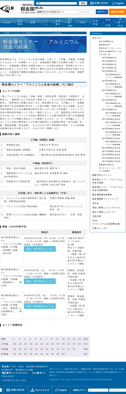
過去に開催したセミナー (104, 212)
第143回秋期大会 (109, 100)
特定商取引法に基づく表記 (14, 380)
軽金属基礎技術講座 (102, 194)
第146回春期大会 (109, 71)
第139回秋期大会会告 (111, 138)
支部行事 (108, 22)
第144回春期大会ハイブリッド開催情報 (113, 95)
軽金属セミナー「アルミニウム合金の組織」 (44, 33)
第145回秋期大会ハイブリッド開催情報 (113, 85)
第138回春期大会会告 (111, 148)
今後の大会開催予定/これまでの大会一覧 (110, 53)
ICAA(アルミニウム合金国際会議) (106, 222)
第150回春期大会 (109, 58)
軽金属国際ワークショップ (105, 199)
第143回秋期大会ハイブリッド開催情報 (113, 104)
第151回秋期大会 (106, 41)
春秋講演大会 (104, 45)
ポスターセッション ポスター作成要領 (110, 169)
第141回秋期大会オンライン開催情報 (113, 123)
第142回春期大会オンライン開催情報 (113, 114)
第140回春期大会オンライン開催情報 (113, 133)
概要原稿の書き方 (106, 165)
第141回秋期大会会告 (111, 119)
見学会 (95, 203)
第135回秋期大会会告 (111, 158)
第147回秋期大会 (109, 68)
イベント (18, 33)
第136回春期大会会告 (111, 154)
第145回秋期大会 (109, 81)
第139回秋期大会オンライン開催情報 (113, 143)
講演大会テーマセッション (110, 48)
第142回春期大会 (109, 109)
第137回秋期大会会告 (111, 151)
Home (7, 22)
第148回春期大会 (109, 64)
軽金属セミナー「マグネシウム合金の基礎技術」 (107, 189)
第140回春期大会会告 (111, 129)
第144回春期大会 (109, 90)
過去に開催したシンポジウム (106, 207)
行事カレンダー (100, 228)
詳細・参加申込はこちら (40, 249)
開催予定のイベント (102, 175)
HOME (7, 33)
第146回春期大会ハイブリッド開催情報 (113, 76)
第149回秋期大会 (109, 61)
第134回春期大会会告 (111, 161)
